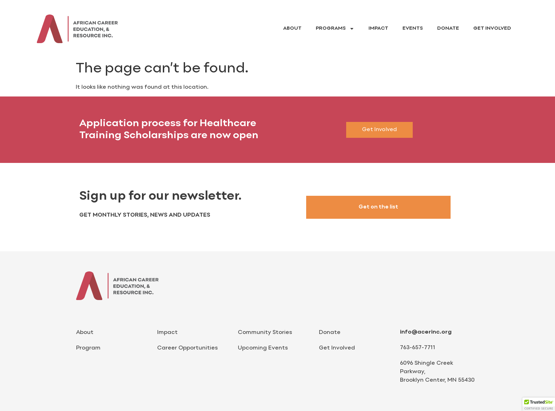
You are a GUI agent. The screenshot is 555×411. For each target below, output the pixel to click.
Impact (378, 28)
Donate (448, 28)
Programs (335, 29)
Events (412, 28)
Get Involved (492, 28)
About (292, 28)
